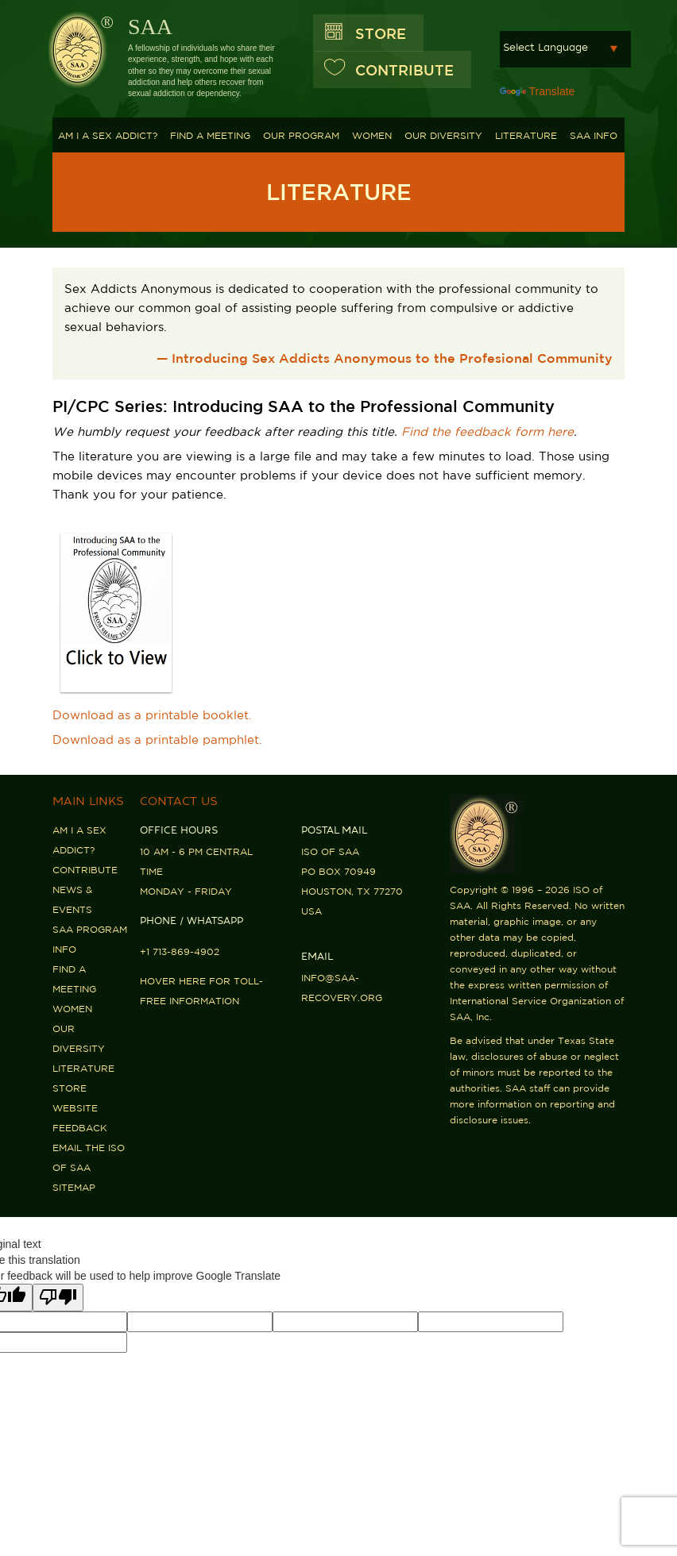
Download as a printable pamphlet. (157, 739)
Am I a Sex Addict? (107, 135)
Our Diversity (443, 135)
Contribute (85, 870)
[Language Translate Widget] (565, 49)
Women (372, 135)
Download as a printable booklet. (152, 715)
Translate (537, 91)
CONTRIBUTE (404, 70)
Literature (526, 135)
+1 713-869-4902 (179, 951)
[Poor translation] (58, 1297)
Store (380, 33)
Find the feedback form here (487, 431)
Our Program (301, 135)
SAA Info (593, 135)
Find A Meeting (210, 135)
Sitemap (73, 1187)
